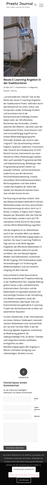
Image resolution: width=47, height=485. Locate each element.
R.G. (15, 91)
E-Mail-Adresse (37, 409)
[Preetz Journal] (19, 5)
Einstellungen (24, 480)
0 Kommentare (21, 87)
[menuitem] (34, 5)
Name (36, 400)
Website (37, 416)
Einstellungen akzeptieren (24, 469)
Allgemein (34, 87)
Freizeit (6, 91)
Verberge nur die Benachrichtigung (23, 475)
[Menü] (40, 5)
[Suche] (34, 5)
